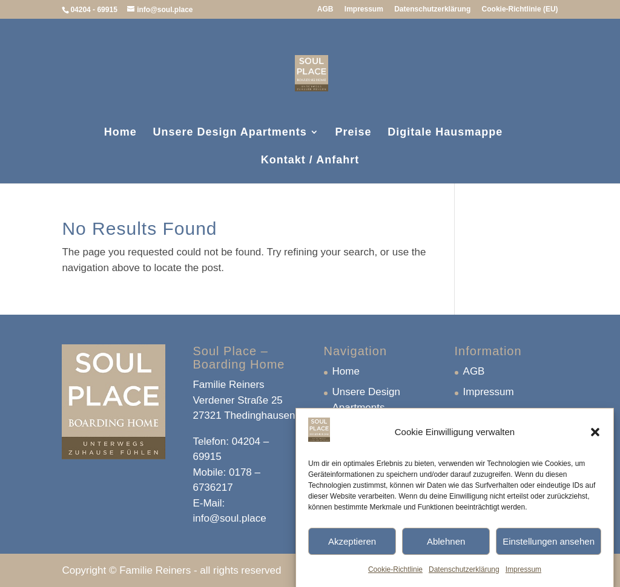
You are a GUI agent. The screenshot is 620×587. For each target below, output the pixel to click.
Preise (353, 133)
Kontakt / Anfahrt (310, 161)
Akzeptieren (352, 547)
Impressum (523, 575)
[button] (595, 437)
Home (120, 133)
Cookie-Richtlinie (395, 575)
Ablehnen (446, 547)
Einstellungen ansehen (549, 547)
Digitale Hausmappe (445, 133)
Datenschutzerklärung (464, 575)
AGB (325, 9)
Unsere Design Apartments (229, 133)
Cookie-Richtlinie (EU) (520, 9)
